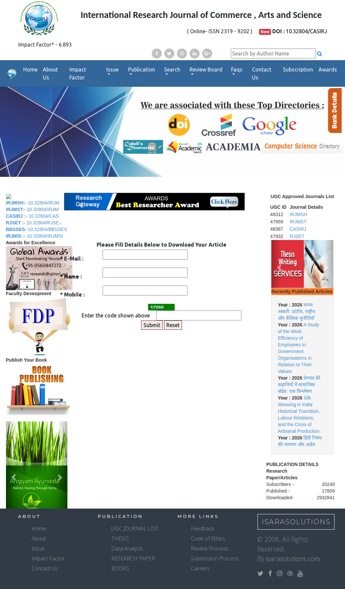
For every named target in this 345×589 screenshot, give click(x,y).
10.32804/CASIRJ (306, 31)
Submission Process (215, 558)
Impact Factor (77, 73)
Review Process (209, 548)
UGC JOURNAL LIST (134, 528)
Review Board (206, 69)
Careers (200, 568)
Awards (327, 69)
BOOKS (120, 568)
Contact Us (261, 73)
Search (172, 69)
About (39, 538)
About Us (50, 73)
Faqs (236, 69)
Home (30, 69)
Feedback (202, 528)
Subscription (298, 69)
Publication (141, 69)
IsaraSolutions (296, 522)
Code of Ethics (208, 538)
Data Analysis (127, 548)
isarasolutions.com (293, 558)
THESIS (120, 538)
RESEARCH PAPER (133, 558)
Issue (112, 69)
